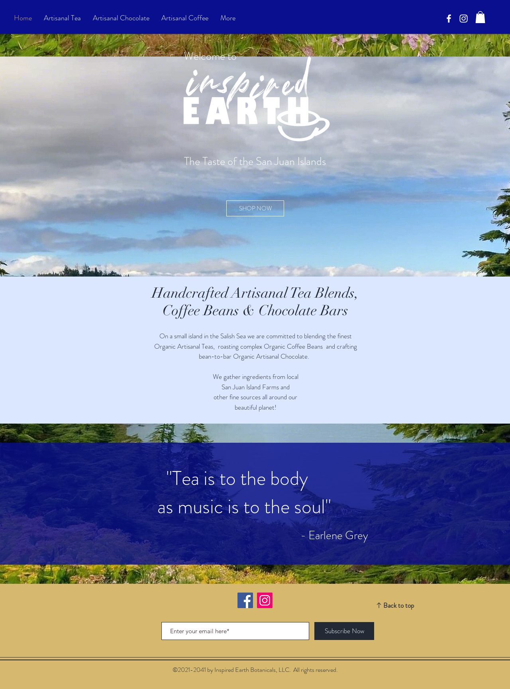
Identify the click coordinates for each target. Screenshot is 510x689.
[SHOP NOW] (255, 208)
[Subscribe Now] (344, 631)
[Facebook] (448, 18)
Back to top (398, 605)
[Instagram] (265, 600)
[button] (480, 17)
